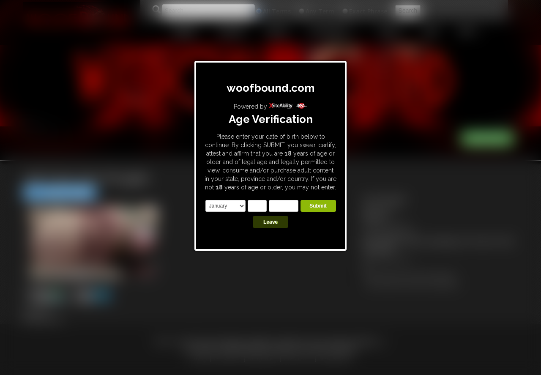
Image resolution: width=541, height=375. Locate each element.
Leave (270, 222)
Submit (318, 206)
